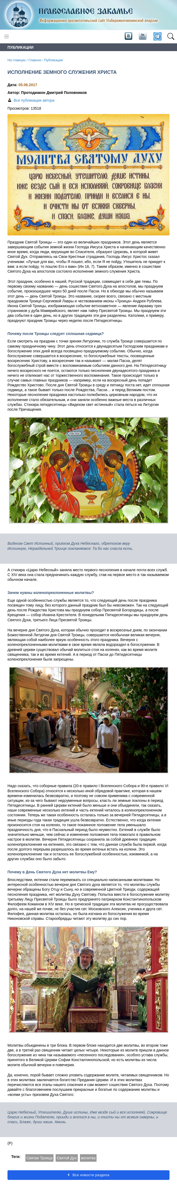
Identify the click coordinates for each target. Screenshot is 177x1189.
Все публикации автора (34, 100)
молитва (88, 1158)
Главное (34, 60)
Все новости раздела (88, 1175)
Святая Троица (39, 1158)
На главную (16, 60)
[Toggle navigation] (6, 36)
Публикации (53, 60)
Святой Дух (67, 1158)
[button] (170, 36)
